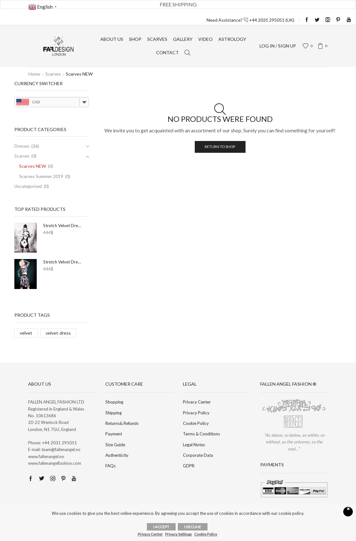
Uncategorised (28, 186)
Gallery (183, 39)
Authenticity (116, 455)
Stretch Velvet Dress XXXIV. (63, 261)
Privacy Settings (178, 534)
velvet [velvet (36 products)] (26, 333)
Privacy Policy (196, 412)
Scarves (157, 39)
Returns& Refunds (122, 423)
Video (205, 39)
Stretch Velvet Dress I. (63, 225)
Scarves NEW (32, 166)
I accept (161, 526)
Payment (113, 433)
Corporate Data (198, 455)
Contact (167, 52)
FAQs (110, 465)
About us (111, 39)
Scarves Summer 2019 (41, 176)
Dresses (21, 146)
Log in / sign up (278, 45)
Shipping (113, 412)
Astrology (232, 39)
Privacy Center (197, 401)
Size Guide (115, 444)
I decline (192, 526)
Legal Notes (194, 444)
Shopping (114, 401)
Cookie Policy (196, 423)
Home (34, 74)
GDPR (188, 465)
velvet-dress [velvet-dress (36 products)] (58, 333)
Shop (135, 39)
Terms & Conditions (201, 433)
